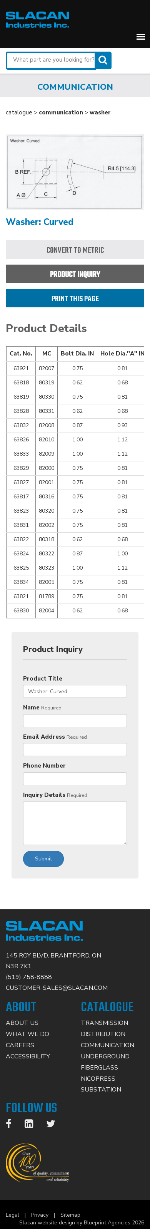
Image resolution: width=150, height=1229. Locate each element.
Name (31, 707)
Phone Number (44, 766)
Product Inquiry (75, 274)
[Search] (104, 60)
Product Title (42, 678)
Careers (20, 1045)
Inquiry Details (44, 795)
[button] (141, 36)
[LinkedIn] (33, 1125)
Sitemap (70, 1215)
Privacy (39, 1215)
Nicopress (98, 1079)
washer (100, 112)
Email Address (44, 737)
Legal (12, 1215)
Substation (101, 1089)
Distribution (103, 1034)
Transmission (104, 1023)
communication (61, 112)
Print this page (75, 299)
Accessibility (28, 1056)
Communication (107, 1045)
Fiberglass (99, 1067)
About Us (22, 1023)
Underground (105, 1056)
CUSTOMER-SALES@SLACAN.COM (57, 988)
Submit (43, 858)
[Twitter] (54, 1125)
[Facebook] (12, 1125)
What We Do (27, 1034)
